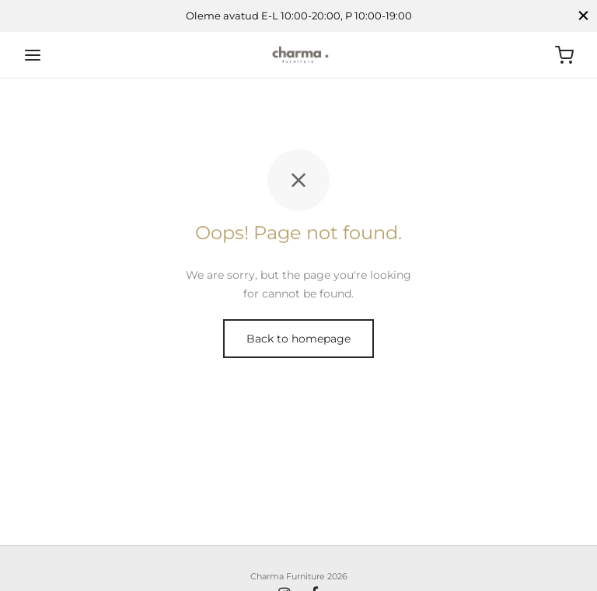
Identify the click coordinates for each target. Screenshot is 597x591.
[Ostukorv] (564, 55)
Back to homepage (298, 339)
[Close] (583, 16)
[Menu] (32, 55)
